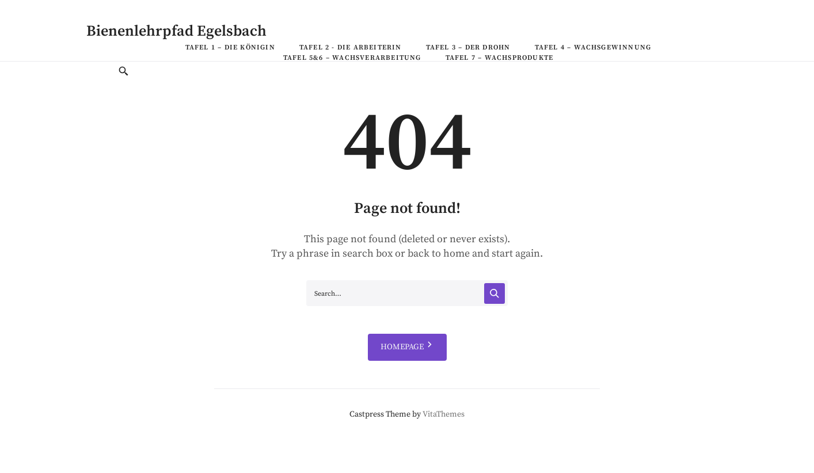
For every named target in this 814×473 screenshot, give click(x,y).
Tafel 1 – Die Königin (230, 47)
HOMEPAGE (407, 347)
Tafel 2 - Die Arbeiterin (350, 47)
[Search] (494, 293)
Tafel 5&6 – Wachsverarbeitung (352, 58)
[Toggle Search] (124, 72)
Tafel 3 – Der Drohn (468, 47)
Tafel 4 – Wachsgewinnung (593, 47)
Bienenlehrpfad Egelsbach (176, 31)
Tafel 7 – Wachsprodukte (500, 58)
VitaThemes (444, 414)
